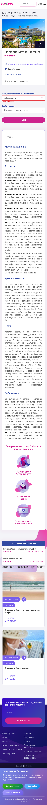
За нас (5, 737)
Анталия (5, 16)
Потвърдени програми (29, 746)
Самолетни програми (12, 749)
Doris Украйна (8, 753)
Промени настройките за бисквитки (17, 799)
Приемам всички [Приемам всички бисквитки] (13, 786)
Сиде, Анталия (12, 69)
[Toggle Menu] (44, 4)
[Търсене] (34, 3)
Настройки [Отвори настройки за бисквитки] (32, 786)
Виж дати (9, 605)
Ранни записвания (32, 751)
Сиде (13, 16)
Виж (23, 599)
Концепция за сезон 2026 (16, 81)
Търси (23, 120)
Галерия (23, 33)
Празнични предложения (30, 756)
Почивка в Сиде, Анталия (12, 558)
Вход (40, 4)
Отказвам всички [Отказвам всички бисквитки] (13, 793)
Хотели (23, 12)
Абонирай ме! (23, 720)
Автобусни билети (10, 745)
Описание (11, 137)
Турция (33, 13)
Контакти (6, 741)
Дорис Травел (9, 12)
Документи (29, 737)
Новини (27, 733)
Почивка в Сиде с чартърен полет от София (19, 549)
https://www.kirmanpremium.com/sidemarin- (26, 64)
